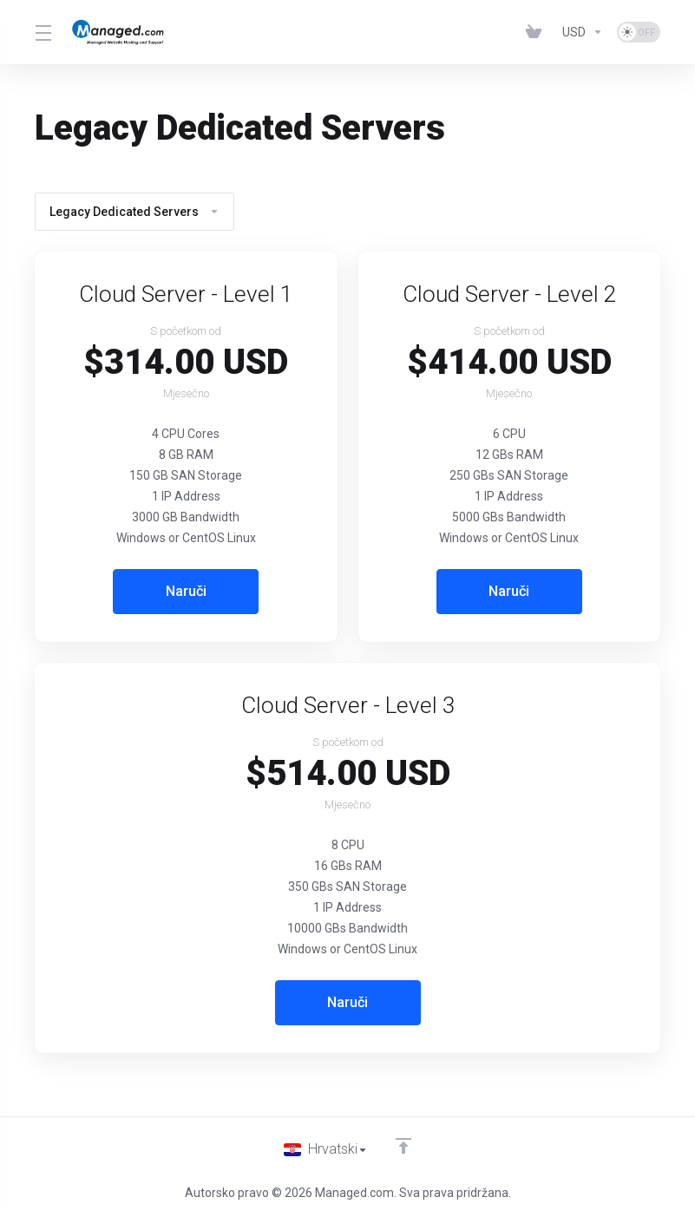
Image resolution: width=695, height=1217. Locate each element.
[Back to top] (405, 1145)
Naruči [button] (186, 591)
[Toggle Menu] (42, 32)
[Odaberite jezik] (326, 1149)
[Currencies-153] (582, 32)
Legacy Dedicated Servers (134, 212)
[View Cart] (537, 32)
